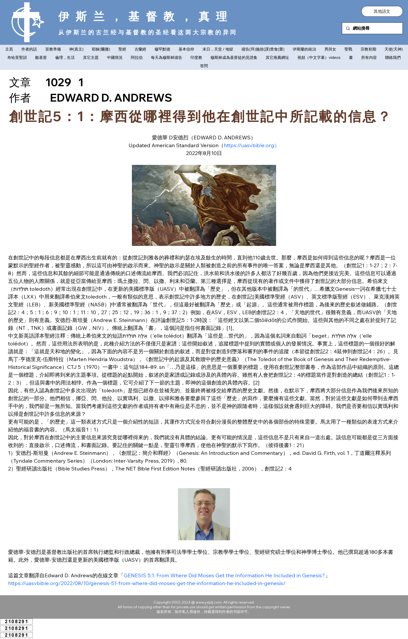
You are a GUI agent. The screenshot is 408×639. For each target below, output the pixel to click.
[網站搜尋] (372, 28)
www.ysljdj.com (209, 602)
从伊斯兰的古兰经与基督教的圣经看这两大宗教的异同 (148, 32)
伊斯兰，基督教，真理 (145, 16)
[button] (382, 11)
